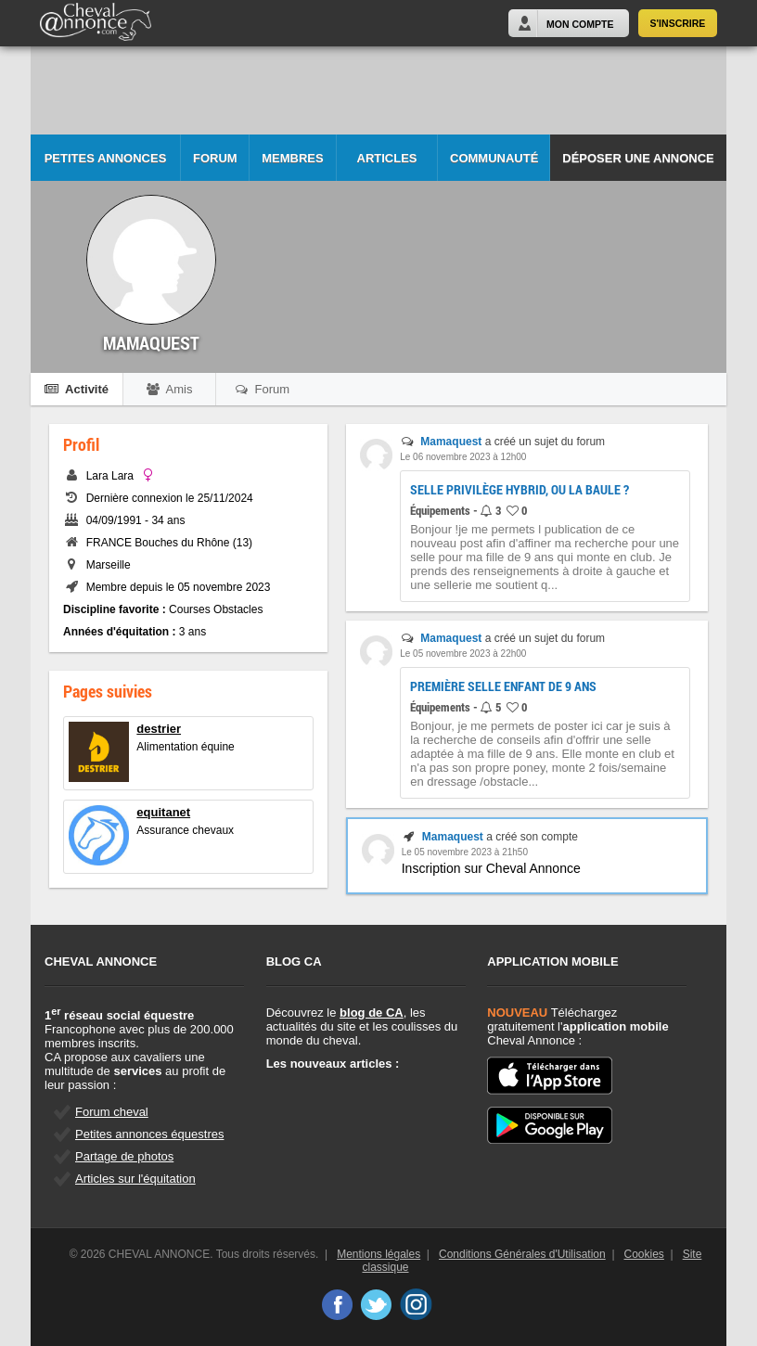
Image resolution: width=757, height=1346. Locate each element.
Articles (387, 158)
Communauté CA (494, 166)
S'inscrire (678, 23)
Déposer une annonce (637, 158)
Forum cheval (111, 1112)
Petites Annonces (106, 158)
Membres (292, 158)
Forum (215, 158)
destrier (158, 729)
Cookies (644, 1254)
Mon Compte (579, 24)
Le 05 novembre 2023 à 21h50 (465, 852)
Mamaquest (450, 441)
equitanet (163, 812)
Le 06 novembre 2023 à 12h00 (463, 457)
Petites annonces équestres (149, 1134)
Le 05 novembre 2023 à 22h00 (463, 653)
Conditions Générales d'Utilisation (522, 1254)
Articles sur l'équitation (135, 1179)
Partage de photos (124, 1156)
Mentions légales (378, 1254)
